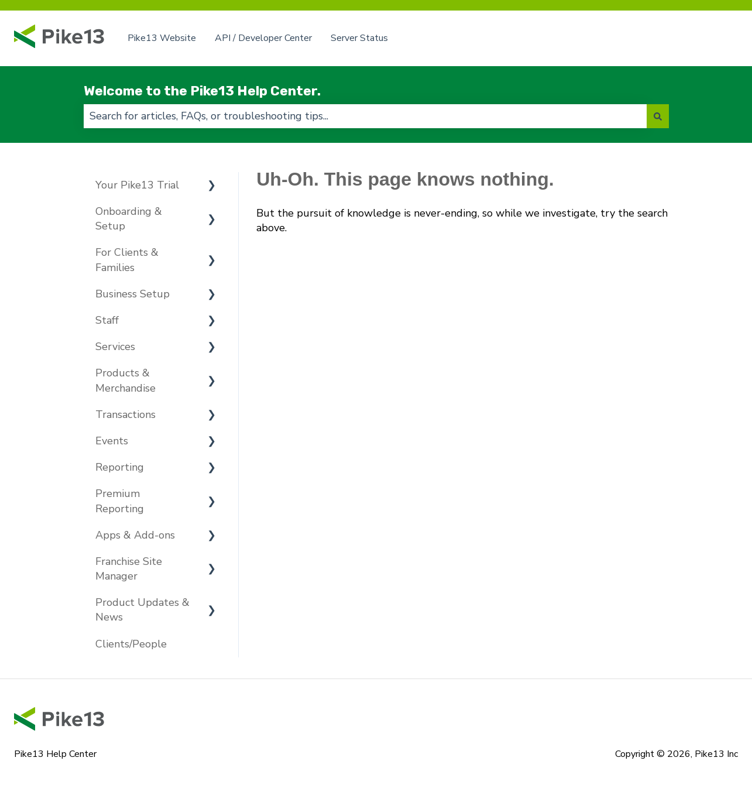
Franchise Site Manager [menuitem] (128, 568)
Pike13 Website (162, 38)
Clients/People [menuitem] (131, 644)
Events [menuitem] (111, 441)
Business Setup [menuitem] (132, 294)
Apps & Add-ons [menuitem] (135, 535)
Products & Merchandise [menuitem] (125, 380)
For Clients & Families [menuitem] (127, 259)
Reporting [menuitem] (119, 467)
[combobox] (365, 116)
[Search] (658, 116)
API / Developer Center (263, 38)
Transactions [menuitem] (125, 414)
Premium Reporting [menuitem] (119, 500)
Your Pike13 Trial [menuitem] (137, 185)
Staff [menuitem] (107, 320)
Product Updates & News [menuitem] (142, 609)
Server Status (359, 38)
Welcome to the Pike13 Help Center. (202, 91)
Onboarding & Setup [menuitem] (128, 218)
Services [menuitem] (115, 347)
